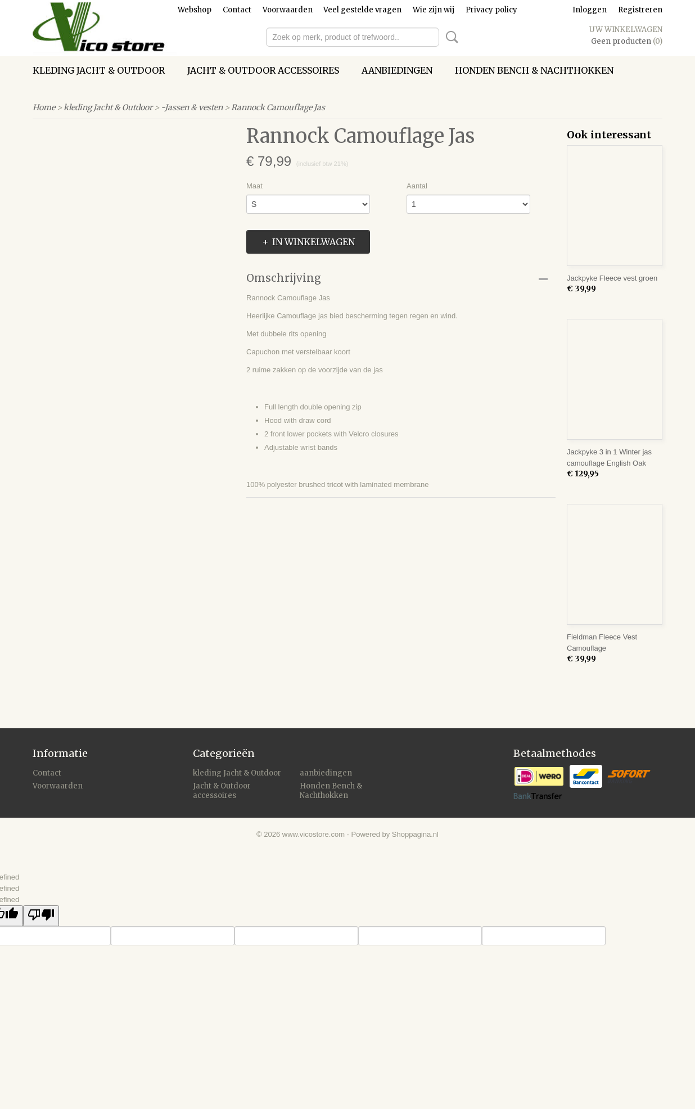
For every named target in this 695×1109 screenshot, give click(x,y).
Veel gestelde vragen (362, 10)
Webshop (194, 10)
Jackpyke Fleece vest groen (612, 278)
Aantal (417, 186)
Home (44, 107)
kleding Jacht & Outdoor (99, 70)
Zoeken (449, 37)
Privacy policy (491, 10)
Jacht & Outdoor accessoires (263, 70)
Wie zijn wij (433, 10)
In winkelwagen (313, 241)
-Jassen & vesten (192, 107)
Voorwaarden (288, 10)
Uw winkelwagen (625, 29)
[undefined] (41, 915)
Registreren (640, 10)
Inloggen (589, 10)
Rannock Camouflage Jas (278, 107)
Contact (237, 10)
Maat (254, 186)
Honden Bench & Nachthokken (534, 70)
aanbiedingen (397, 70)
